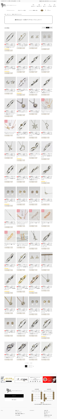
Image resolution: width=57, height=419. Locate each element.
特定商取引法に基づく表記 (48, 416)
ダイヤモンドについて (18, 412)
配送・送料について (39, 5)
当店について (44, 5)
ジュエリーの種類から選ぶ (33, 10)
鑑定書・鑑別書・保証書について (20, 414)
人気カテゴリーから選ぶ (22, 10)
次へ (33, 366)
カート (49, 10)
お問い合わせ (54, 5)
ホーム (2, 410)
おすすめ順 (43, 27)
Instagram (14, 399)
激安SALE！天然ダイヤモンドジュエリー (17, 14)
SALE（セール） (9, 14)
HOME (5, 14)
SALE (42, 10)
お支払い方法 (46, 410)
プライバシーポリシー (47, 417)
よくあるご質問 (49, 5)
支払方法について (33, 5)
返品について (46, 414)
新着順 (51, 27)
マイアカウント (32, 410)
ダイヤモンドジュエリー (11, 10)
